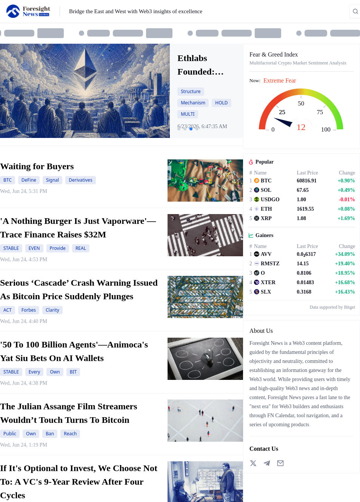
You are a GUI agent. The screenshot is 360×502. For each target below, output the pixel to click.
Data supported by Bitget (332, 307)
